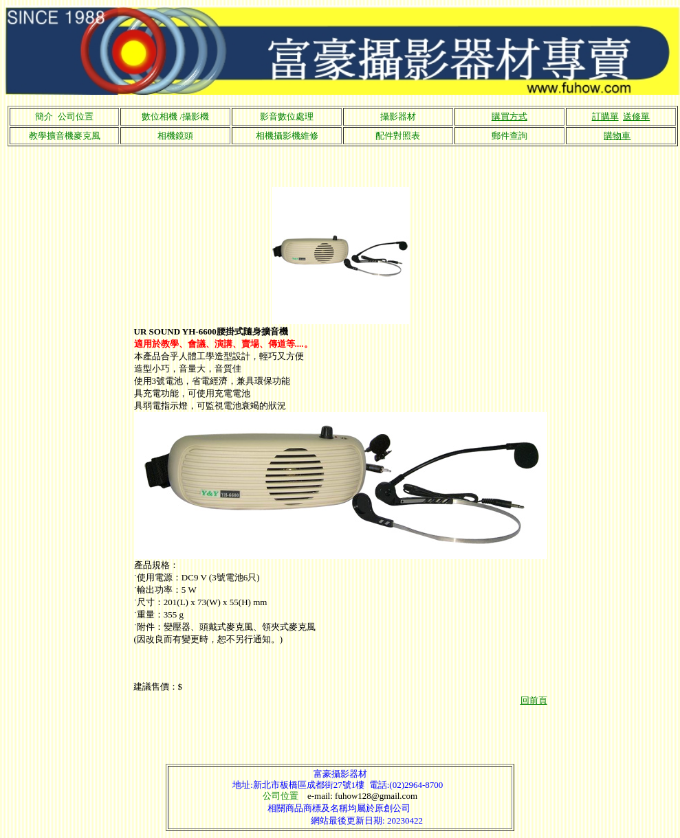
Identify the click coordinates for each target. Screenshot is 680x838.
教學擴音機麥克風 (64, 136)
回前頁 (533, 700)
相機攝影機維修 (287, 136)
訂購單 (605, 116)
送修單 (636, 116)
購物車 (617, 136)
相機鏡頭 (175, 136)
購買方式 (509, 116)
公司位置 (280, 796)
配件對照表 (397, 136)
